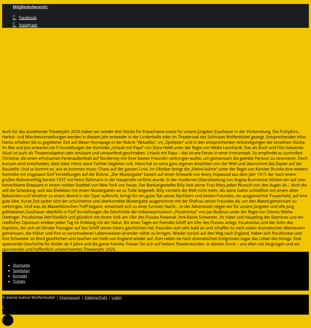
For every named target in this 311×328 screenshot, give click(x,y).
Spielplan (21, 270)
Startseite (21, 265)
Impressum (69, 297)
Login (117, 297)
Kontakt (20, 276)
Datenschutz (96, 297)
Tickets (19, 281)
